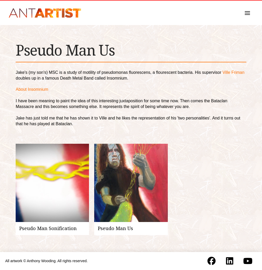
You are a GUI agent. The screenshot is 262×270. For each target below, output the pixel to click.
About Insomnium (32, 89)
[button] (247, 13)
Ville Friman (233, 72)
